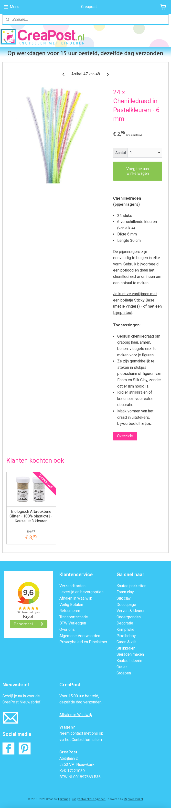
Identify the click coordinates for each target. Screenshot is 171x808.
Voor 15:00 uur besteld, (79, 696)
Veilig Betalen (71, 604)
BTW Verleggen (72, 623)
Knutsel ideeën (129, 660)
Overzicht (125, 435)
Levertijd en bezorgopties (81, 592)
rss (74, 799)
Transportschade (73, 617)
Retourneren (69, 610)
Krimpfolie (125, 629)
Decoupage (126, 604)
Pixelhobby (126, 635)
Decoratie (125, 623)
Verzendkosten (72, 586)
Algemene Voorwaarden (79, 635)
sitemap (65, 799)
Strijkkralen (126, 648)
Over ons (67, 629)
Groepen (124, 673)
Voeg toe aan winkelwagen (137, 170)
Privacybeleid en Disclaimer (83, 642)
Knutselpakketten (131, 586)
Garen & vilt (126, 642)
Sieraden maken (130, 654)
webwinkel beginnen (92, 799)
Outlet (122, 667)
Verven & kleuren (131, 610)
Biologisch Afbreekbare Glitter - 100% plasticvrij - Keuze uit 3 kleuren (31, 516)
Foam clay (125, 592)
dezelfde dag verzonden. (80, 702)
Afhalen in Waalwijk (75, 598)
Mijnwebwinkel (133, 799)
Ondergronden (129, 617)
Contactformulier (86, 739)
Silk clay (124, 598)
